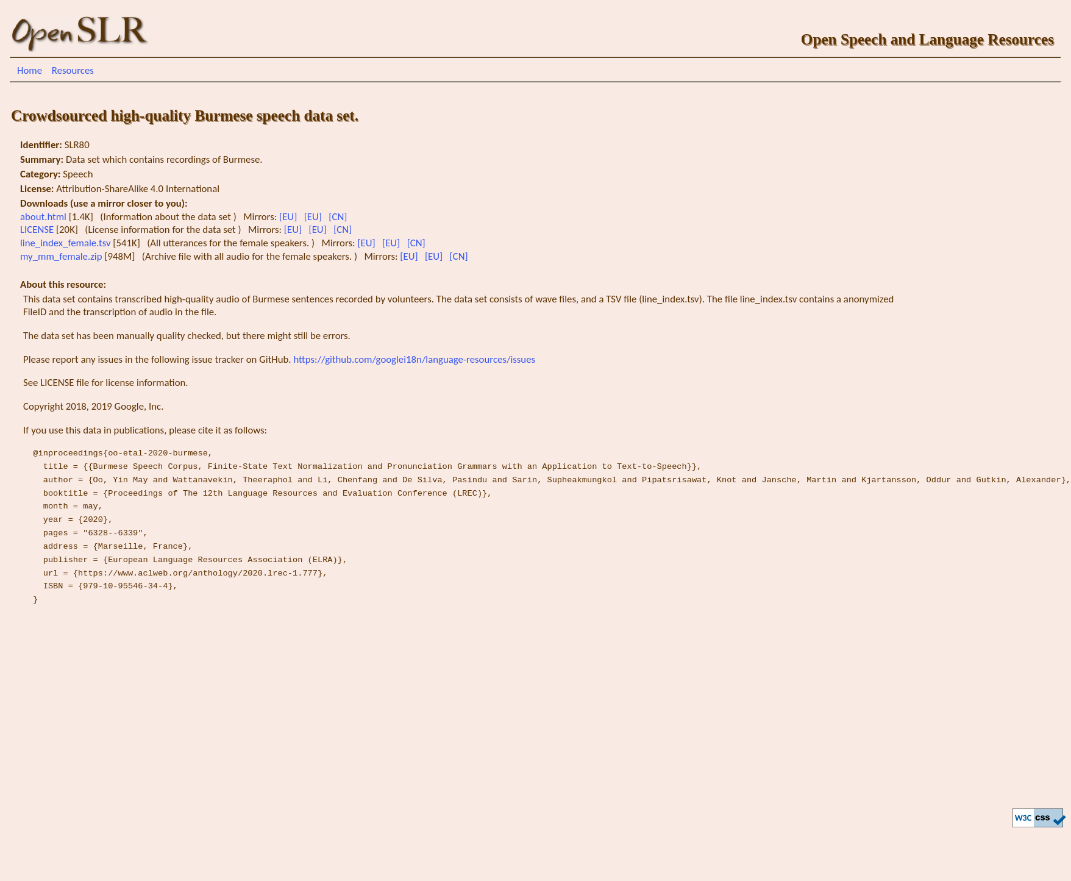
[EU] (289, 216)
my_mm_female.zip (62, 256)
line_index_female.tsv (66, 243)
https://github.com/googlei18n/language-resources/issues (414, 359)
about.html (44, 216)
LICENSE (38, 229)
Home (29, 70)
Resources (73, 70)
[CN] (339, 216)
